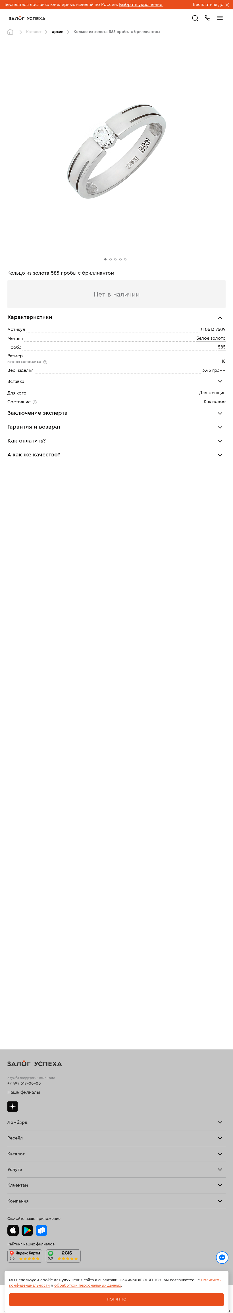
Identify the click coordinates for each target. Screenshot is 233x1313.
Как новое (215, 401)
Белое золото (211, 338)
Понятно (116, 1299)
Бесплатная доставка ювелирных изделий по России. (61, 4)
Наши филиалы (23, 1092)
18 (223, 361)
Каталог (33, 32)
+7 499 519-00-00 (24, 1084)
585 (222, 347)
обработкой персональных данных (87, 1285)
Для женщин (212, 393)
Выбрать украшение (141, 4)
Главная (11, 32)
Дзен (12, 1106)
